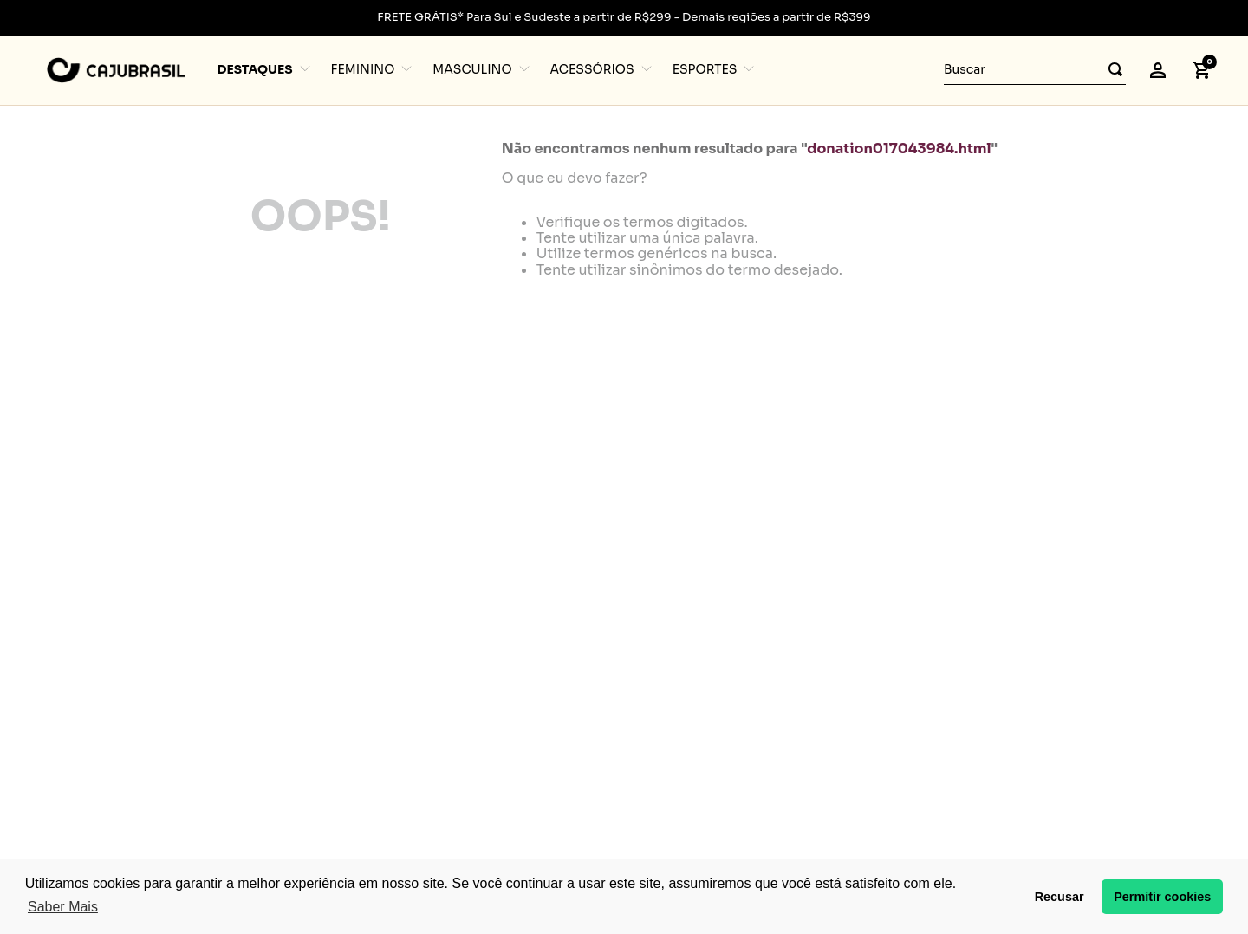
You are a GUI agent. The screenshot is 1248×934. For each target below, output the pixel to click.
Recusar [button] (1059, 897)
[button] (1158, 70)
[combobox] (1035, 70)
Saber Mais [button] (63, 906)
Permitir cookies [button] (1162, 897)
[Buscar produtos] (1110, 69)
